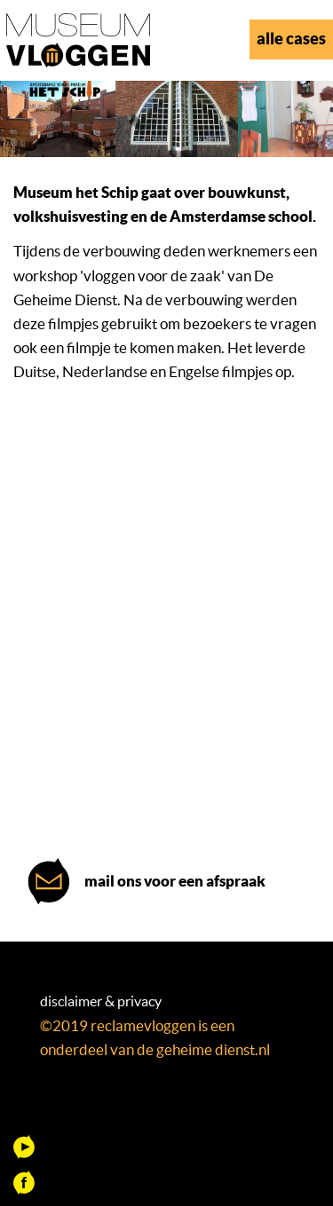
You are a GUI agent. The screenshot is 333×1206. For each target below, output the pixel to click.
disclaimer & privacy (101, 1001)
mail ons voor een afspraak (175, 880)
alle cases (291, 38)
